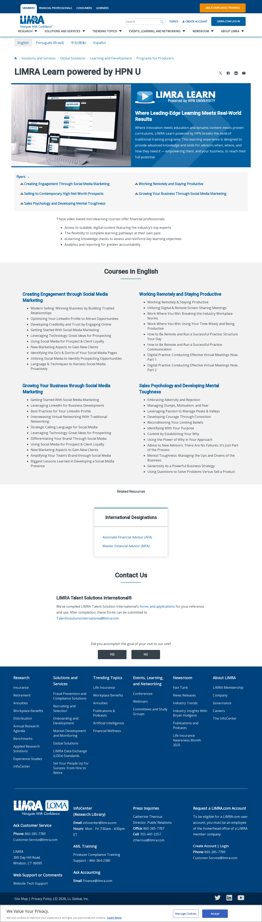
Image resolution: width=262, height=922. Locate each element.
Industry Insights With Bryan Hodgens (190, 712)
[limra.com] (36, 21)
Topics (173, 21)
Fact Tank (180, 687)
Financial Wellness (107, 730)
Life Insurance (104, 687)
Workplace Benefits (28, 710)
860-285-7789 (35, 833)
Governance (222, 702)
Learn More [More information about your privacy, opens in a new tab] (114, 919)
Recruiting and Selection (64, 708)
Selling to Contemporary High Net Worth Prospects (63, 193)
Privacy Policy (41, 898)
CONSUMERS (84, 8)
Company (220, 695)
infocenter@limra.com (99, 822)
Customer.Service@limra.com (35, 839)
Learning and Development (111, 58)
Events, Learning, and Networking (148, 680)
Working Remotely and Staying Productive (171, 183)
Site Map (21, 898)
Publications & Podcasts (104, 712)
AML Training (85, 845)
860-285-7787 (153, 828)
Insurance (21, 687)
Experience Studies (27, 758)
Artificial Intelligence (108, 722)
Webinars (140, 701)
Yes (112, 654)
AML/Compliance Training (223, 8)
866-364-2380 (99, 860)
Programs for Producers (155, 58)
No (145, 654)
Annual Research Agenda (26, 728)
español (99, 42)
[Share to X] (220, 73)
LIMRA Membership (228, 687)
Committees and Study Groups (150, 711)
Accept (215, 914)
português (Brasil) (50, 42)
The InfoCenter (225, 718)
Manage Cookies (185, 914)
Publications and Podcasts (185, 725)
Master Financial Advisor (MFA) (126, 545)
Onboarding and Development (65, 720)
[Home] (15, 58)
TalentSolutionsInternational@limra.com (87, 618)
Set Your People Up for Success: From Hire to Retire (71, 768)
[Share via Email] (244, 73)
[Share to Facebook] (228, 73)
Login (224, 845)
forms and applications (157, 606)
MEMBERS (29, 8)
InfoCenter (21, 766)
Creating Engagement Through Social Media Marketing (67, 183)
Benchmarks (23, 738)
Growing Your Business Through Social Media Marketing (182, 193)
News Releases (184, 695)
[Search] (162, 21)
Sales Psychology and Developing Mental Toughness (64, 203)
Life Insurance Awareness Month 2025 (187, 740)
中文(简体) (78, 42)
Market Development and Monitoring (69, 732)
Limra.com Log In (228, 21)
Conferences (142, 693)
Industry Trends (185, 702)
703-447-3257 (150, 834)
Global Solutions (72, 58)
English (23, 42)
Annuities (20, 702)
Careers (219, 710)
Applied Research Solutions (26, 748)
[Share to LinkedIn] (236, 73)
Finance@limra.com (97, 880)
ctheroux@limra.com (148, 839)
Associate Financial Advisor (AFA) (127, 537)
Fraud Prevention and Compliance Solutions (69, 695)
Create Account (194, 21)
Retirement (21, 695)
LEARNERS (102, 8)
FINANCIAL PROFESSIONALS (55, 8)
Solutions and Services (38, 58)
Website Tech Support (30, 883)
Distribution (22, 718)
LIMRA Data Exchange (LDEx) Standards (70, 753)
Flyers (20, 176)
